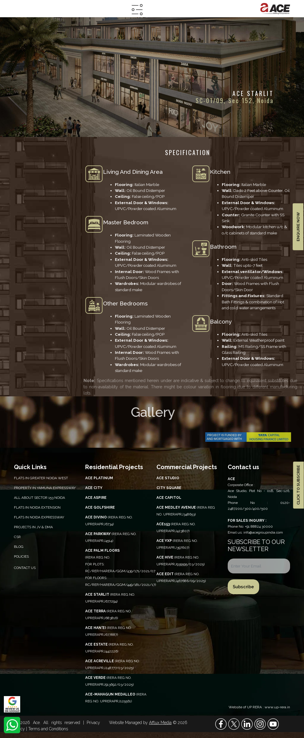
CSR (17, 537)
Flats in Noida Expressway (39, 517)
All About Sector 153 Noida (39, 498)
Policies (21, 556)
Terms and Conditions (48, 728)
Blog (18, 547)
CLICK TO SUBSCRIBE (298, 485)
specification (25, 197)
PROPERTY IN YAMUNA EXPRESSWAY (45, 488)
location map (26, 209)
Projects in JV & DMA (33, 527)
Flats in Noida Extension (37, 507)
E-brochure (23, 245)
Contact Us (25, 568)
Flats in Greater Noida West (41, 478)
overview (26, 185)
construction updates (37, 257)
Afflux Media (160, 722)
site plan (20, 233)
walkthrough (25, 269)
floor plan (22, 221)
